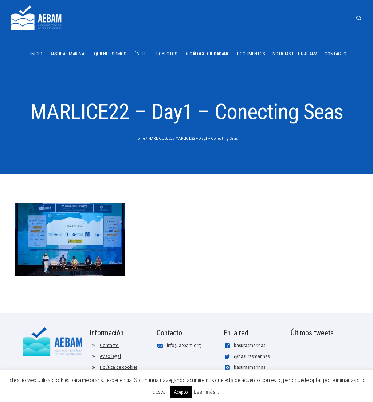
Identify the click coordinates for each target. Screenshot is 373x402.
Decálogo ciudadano (207, 53)
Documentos (251, 53)
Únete (140, 53)
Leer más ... (207, 391)
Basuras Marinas (68, 53)
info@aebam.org (184, 345)
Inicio (36, 53)
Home (140, 138)
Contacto (335, 53)
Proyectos (165, 53)
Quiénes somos (110, 53)
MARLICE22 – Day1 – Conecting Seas (207, 138)
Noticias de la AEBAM (294, 53)
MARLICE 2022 (160, 138)
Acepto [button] (181, 392)
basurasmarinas (249, 345)
